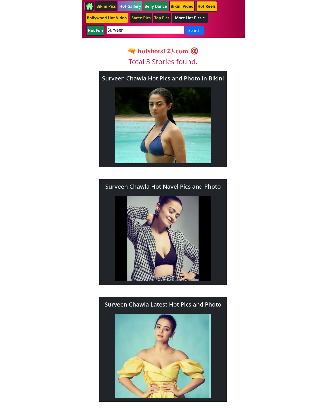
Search (194, 30)
